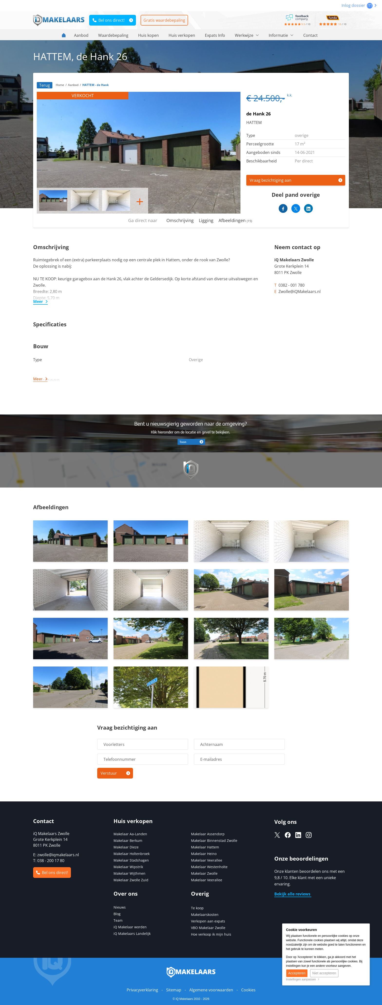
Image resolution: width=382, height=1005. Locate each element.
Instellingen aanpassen (302, 979)
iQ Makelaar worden (130, 927)
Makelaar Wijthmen (129, 873)
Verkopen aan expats (208, 921)
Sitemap (173, 990)
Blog (117, 913)
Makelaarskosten (205, 914)
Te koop (197, 908)
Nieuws (120, 907)
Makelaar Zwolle (204, 873)
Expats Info (215, 35)
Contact (310, 35)
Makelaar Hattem (205, 847)
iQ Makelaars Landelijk (132, 933)
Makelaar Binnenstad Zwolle (214, 840)
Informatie (281, 35)
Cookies (248, 990)
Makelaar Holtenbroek (132, 853)
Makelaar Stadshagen (131, 860)
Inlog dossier (359, 5)
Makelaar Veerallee (206, 860)
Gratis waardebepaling (164, 20)
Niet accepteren (324, 973)
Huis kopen (148, 35)
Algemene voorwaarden (211, 990)
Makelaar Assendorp (208, 834)
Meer (38, 301)
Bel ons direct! (108, 20)
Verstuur (109, 773)
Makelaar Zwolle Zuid (131, 880)
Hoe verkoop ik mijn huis (211, 934)
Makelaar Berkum (128, 840)
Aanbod (81, 35)
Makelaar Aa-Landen (130, 834)
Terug (44, 85)
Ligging (206, 220)
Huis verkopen (182, 35)
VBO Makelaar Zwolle (208, 927)
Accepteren (297, 973)
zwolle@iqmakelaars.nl (58, 854)
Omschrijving (180, 220)
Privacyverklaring (142, 990)
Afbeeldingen (235, 220)
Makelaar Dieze (126, 847)
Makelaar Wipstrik (128, 866)
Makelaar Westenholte (209, 866)
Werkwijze (247, 35)
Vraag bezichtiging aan (270, 180)
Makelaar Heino (204, 853)
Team (118, 920)
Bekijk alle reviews (292, 894)
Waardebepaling (113, 35)
